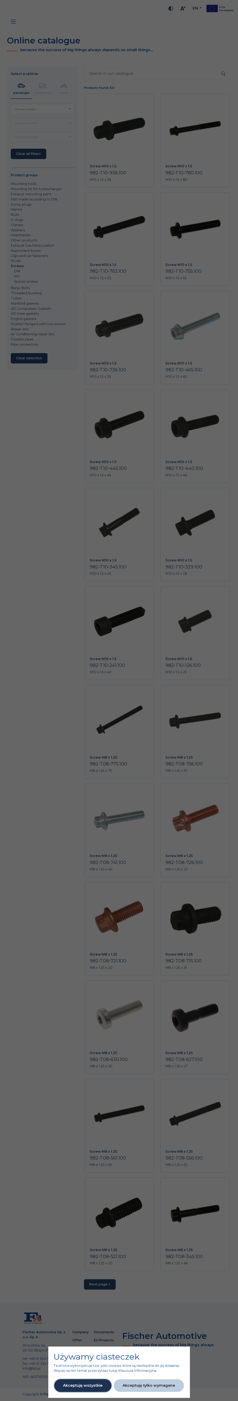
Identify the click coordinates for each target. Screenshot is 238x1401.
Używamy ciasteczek (96, 1357)
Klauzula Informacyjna (137, 1371)
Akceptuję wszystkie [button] (83, 1385)
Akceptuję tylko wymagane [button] (149, 1385)
